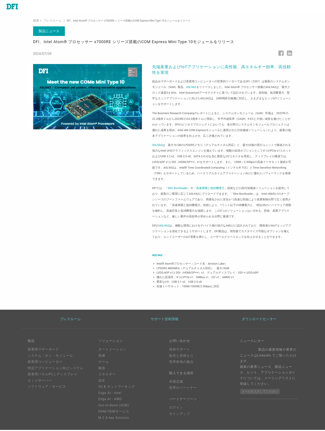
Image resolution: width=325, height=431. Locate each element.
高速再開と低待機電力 (210, 188)
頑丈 (101, 382)
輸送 (101, 369)
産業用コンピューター (45, 363)
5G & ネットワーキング (116, 388)
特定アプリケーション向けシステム (55, 369)
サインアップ (179, 417)
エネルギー (107, 375)
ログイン (176, 410)
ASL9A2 (191, 87)
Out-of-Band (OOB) (113, 406)
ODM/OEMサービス (113, 412)
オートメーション (112, 350)
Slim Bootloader (178, 188)
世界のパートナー (183, 390)
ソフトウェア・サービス (47, 388)
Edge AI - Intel (109, 394)
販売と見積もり (181, 357)
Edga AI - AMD (110, 400)
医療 (101, 357)
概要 (35, 21)
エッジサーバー (40, 382)
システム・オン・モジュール (50, 357)
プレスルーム (50, 21)
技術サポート (179, 350)
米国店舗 (176, 383)
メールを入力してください (260, 392)
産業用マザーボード (43, 350)
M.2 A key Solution (113, 419)
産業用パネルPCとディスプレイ (52, 375)
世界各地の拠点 (181, 363)
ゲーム (103, 363)
